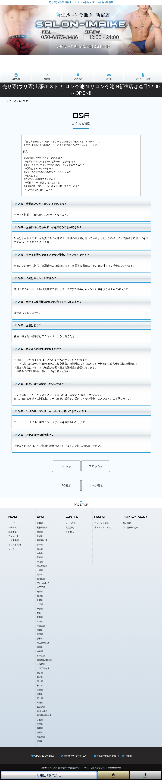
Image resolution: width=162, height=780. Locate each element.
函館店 (40, 532)
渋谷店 (40, 561)
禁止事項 (127, 523)
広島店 (40, 690)
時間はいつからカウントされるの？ (44, 158)
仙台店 (40, 536)
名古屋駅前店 (43, 643)
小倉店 (40, 702)
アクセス (70, 532)
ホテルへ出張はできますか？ (41, 179)
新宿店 (40, 557)
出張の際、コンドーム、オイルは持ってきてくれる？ (53, 186)
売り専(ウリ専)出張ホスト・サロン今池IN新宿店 (80, 768)
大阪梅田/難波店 (44, 660)
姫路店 (40, 677)
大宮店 (40, 604)
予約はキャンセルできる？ (40, 168)
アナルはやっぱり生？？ (40, 190)
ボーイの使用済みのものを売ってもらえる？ (49, 172)
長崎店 (40, 728)
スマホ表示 (96, 466)
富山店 (40, 549)
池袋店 (40, 574)
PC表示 (66, 466)
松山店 (40, 698)
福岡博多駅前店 (44, 715)
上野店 (40, 570)
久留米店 (41, 707)
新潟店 (40, 544)
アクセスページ (50, 336)
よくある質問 (14, 544)
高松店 (40, 694)
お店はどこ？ (33, 175)
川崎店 (40, 600)
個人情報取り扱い (131, 527)
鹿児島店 (41, 737)
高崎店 (40, 630)
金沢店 (40, 553)
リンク (11, 549)
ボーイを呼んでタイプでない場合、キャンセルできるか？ (55, 165)
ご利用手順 (13, 540)
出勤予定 (12, 532)
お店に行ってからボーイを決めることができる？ (51, 161)
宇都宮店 (41, 626)
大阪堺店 (41, 664)
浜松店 (40, 638)
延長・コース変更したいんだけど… (44, 182)
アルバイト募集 (101, 523)
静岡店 (40, 634)
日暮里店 (41, 579)
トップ (7, 100)
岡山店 (40, 681)
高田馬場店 (42, 566)
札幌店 (40, 523)
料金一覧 (12, 527)
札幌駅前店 (42, 527)
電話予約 (70, 527)
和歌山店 (41, 655)
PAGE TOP (81, 503)
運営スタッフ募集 (102, 527)
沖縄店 (40, 741)
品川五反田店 (43, 583)
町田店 (40, 591)
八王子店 (41, 587)
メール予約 (71, 523)
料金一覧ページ (43, 371)
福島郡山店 (42, 540)
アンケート (13, 536)
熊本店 (40, 724)
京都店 (40, 647)
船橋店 (40, 617)
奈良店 (40, 651)
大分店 (40, 719)
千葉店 (40, 608)
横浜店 (40, 596)
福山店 (40, 685)
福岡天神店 (42, 711)
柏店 (39, 613)
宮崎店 (40, 732)
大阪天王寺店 (43, 668)
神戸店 (40, 673)
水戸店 (40, 621)
